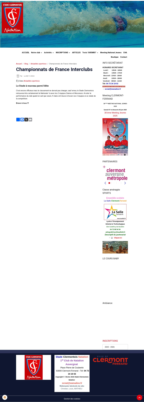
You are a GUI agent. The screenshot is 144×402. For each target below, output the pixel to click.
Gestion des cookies (72, 399)
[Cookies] (4, 397)
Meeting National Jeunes (111, 52)
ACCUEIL (25, 52)
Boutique (114, 57)
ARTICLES (76, 52)
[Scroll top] (139, 397)
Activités (48, 52)
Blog (26, 64)
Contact (123, 57)
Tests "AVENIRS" (89, 52)
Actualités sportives (38, 64)
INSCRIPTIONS (62, 52)
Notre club (35, 52)
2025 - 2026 (110, 347)
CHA (125, 52)
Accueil (19, 64)
